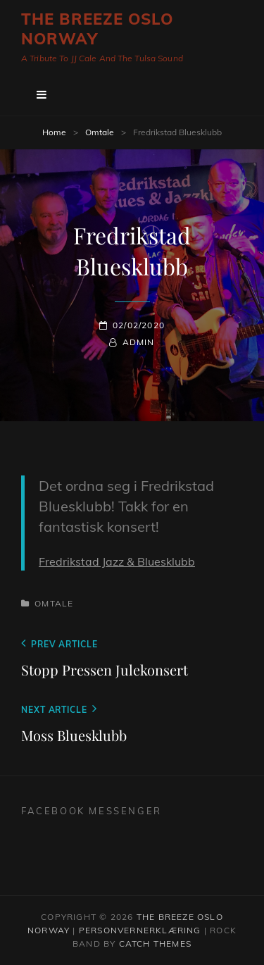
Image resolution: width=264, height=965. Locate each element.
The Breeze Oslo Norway (97, 29)
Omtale (99, 132)
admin (138, 342)
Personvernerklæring (140, 930)
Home (54, 132)
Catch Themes (155, 943)
